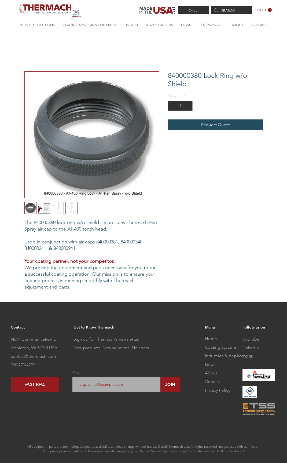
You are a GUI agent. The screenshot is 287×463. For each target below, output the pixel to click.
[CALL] (193, 10)
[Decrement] (172, 106)
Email (76, 373)
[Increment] (188, 106)
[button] (263, 10)
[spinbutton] (180, 106)
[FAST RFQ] (35, 384)
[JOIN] (170, 384)
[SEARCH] (231, 10)
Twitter (248, 356)
